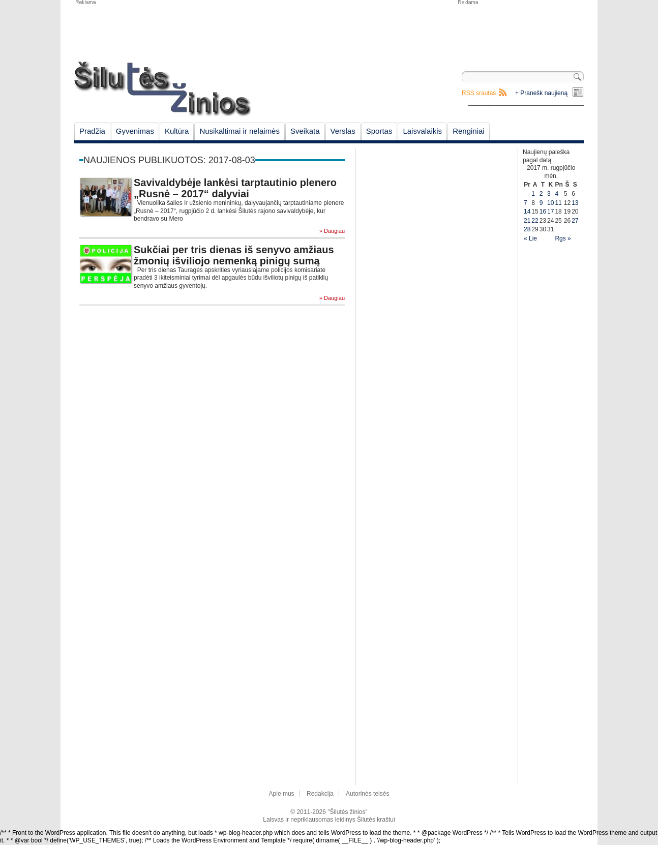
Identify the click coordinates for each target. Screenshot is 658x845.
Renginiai (469, 131)
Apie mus (281, 793)
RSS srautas (479, 93)
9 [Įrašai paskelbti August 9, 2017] (541, 202)
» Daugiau (332, 231)
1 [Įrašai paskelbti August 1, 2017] (533, 193)
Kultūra (177, 131)
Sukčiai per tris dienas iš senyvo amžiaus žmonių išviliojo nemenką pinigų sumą (234, 255)
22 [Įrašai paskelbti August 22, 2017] (534, 220)
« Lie (530, 238)
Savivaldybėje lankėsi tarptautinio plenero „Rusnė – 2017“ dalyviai (235, 188)
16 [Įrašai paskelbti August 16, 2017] (543, 211)
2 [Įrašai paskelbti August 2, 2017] (541, 193)
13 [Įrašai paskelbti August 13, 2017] (575, 202)
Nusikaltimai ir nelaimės (239, 131)
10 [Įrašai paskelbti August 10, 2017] (550, 202)
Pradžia (92, 131)
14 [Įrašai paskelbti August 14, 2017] (527, 211)
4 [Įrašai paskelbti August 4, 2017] (556, 193)
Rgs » (563, 238)
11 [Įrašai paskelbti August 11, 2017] (558, 202)
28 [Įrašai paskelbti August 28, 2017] (527, 229)
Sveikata (305, 131)
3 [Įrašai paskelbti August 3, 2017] (549, 193)
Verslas (343, 131)
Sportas (379, 131)
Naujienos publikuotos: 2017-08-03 (169, 160)
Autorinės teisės (367, 793)
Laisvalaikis (422, 131)
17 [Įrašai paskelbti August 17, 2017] (550, 211)
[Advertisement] (520, 30)
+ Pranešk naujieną (541, 93)
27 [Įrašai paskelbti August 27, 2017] (575, 220)
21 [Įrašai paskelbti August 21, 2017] (527, 220)
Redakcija (320, 793)
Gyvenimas (135, 131)
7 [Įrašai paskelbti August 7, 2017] (525, 202)
